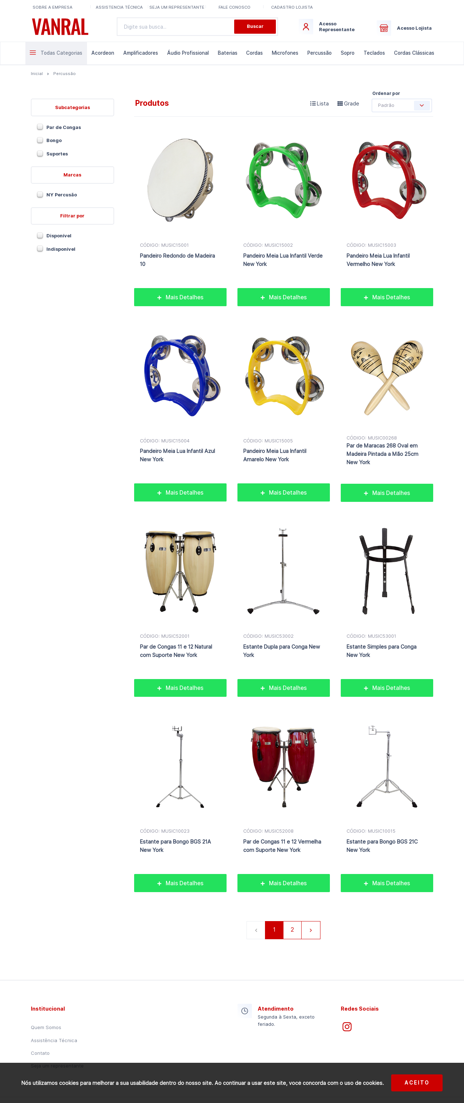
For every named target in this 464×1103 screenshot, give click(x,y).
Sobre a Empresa (52, 7)
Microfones (285, 53)
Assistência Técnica (54, 1040)
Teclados (374, 53)
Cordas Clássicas (414, 53)
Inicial (37, 73)
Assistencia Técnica (119, 7)
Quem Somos (46, 1027)
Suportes (57, 154)
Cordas (254, 53)
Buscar (255, 26)
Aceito (417, 1083)
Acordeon (102, 53)
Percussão (319, 53)
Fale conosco (234, 7)
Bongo (54, 140)
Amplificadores (140, 53)
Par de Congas (63, 127)
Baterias (227, 53)
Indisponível (60, 249)
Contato (40, 1053)
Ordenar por (386, 93)
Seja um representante (176, 7)
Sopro (348, 53)
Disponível (58, 235)
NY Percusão (61, 194)
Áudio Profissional (188, 53)
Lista (319, 103)
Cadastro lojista (292, 7)
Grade (348, 103)
